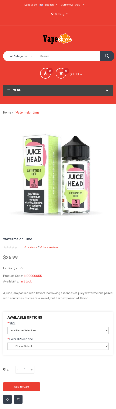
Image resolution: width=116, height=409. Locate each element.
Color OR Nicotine (21, 339)
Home (7, 112)
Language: (30, 4)
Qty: (6, 369)
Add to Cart (21, 386)
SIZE (12, 323)
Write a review (49, 247)
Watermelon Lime (28, 112)
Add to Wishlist (7, 399)
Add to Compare (18, 399)
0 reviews (30, 247)
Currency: (67, 4)
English (49, 4)
